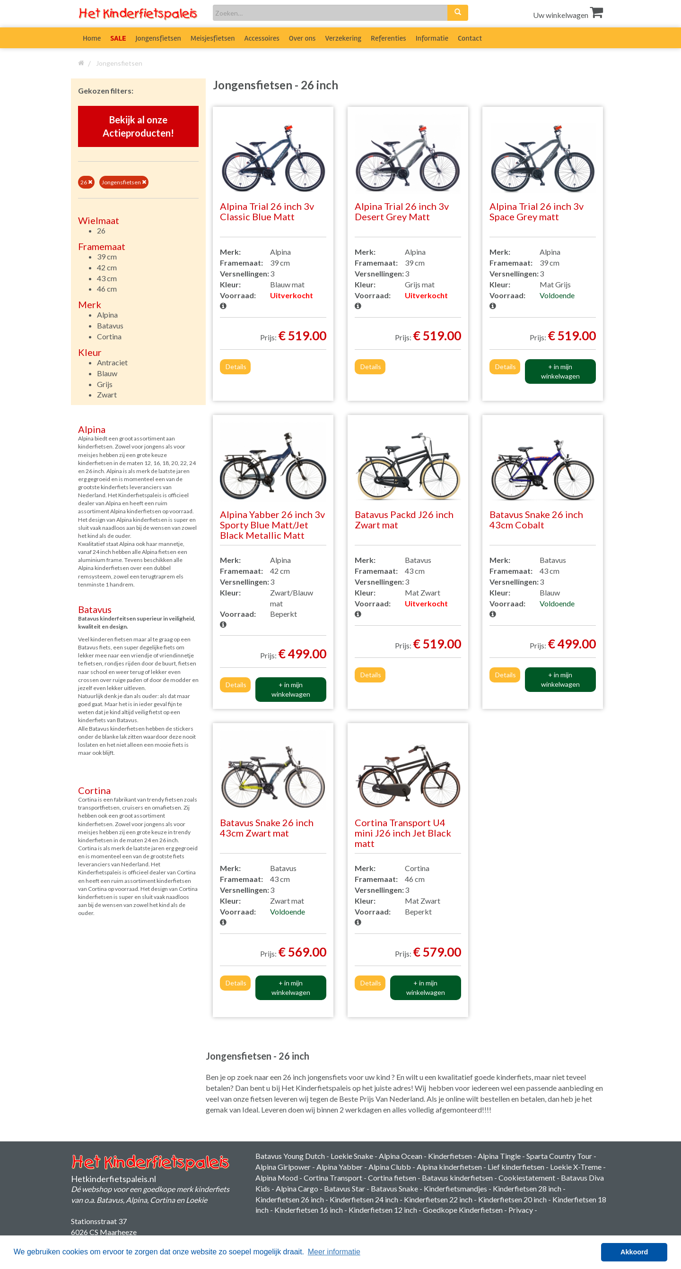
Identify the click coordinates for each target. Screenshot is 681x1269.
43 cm (107, 278)
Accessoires (261, 38)
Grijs (105, 384)
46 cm (107, 288)
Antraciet (112, 362)
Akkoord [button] (634, 1252)
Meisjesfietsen (213, 38)
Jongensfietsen (158, 38)
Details (236, 367)
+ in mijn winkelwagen (560, 371)
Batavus (110, 325)
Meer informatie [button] (334, 1252)
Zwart (107, 394)
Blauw (107, 373)
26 (86, 182)
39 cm (107, 256)
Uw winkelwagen (568, 14)
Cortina (109, 336)
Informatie (432, 38)
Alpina (107, 314)
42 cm (107, 267)
